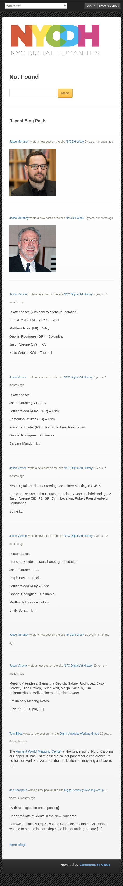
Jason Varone (18, 294)
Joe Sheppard (18, 790)
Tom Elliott (15, 733)
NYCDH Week (75, 141)
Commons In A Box (94, 865)
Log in (91, 5)
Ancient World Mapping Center (39, 751)
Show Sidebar (109, 5)
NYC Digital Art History (78, 294)
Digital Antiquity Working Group (79, 733)
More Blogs (17, 845)
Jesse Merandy (19, 141)
